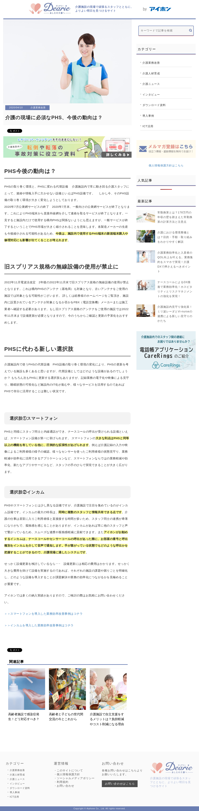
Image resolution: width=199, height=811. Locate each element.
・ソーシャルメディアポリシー (74, 778)
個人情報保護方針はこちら (166, 165)
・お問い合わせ (64, 785)
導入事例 (148, 115)
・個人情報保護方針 (67, 774)
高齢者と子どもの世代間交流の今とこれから (67, 694)
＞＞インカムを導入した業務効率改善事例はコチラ (39, 625)
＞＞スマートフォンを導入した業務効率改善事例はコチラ (43, 613)
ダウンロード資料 (154, 105)
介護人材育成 (151, 73)
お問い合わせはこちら (120, 783)
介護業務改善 (151, 62)
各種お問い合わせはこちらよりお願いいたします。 (122, 772)
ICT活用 (147, 126)
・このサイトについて (68, 770)
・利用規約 (61, 781)
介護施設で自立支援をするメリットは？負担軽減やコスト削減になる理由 (108, 697)
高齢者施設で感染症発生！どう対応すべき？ (26, 694)
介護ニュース (151, 83)
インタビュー (151, 94)
